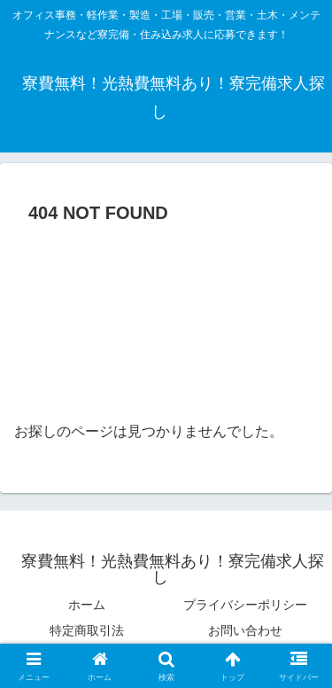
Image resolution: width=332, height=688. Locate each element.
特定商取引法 (87, 630)
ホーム (86, 605)
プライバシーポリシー (245, 605)
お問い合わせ (245, 630)
